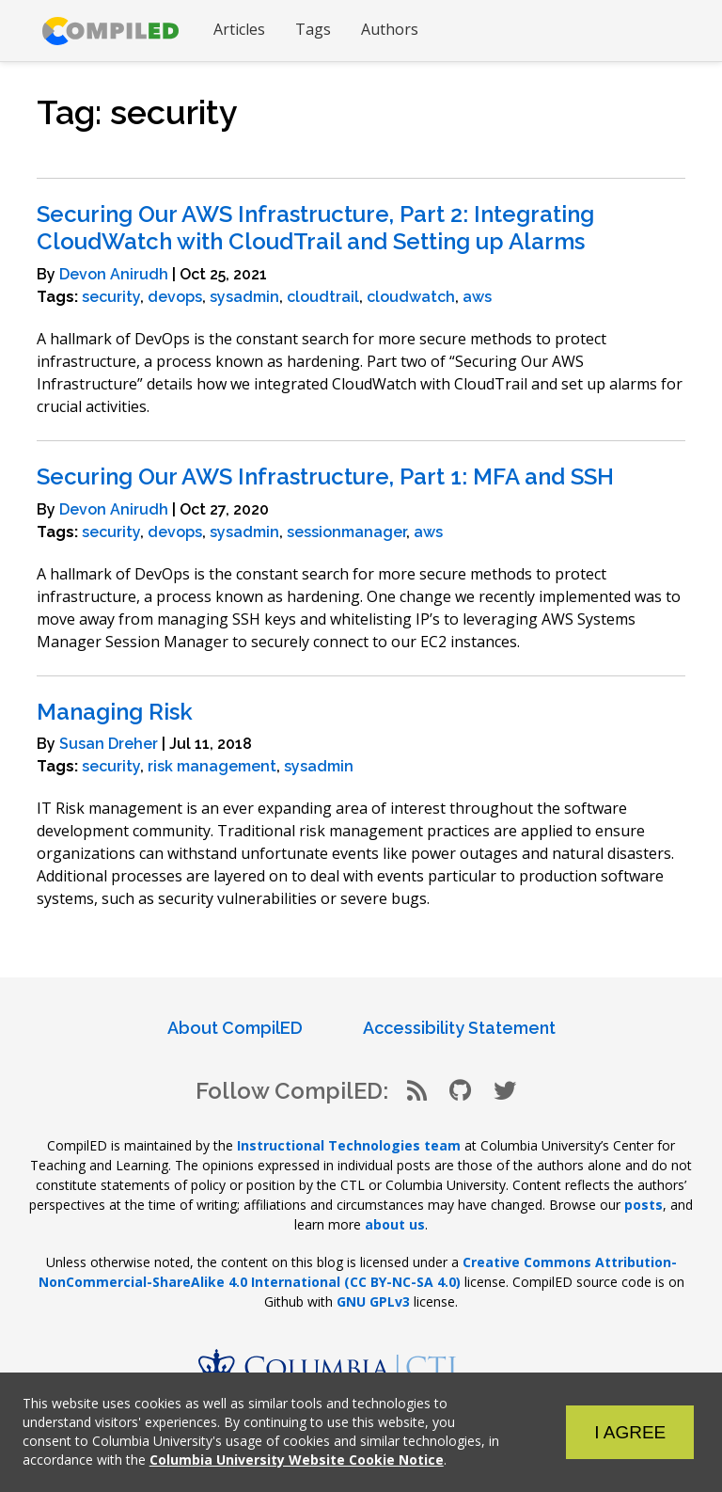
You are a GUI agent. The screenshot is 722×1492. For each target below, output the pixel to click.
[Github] (460, 1090)
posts (643, 1205)
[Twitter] (505, 1090)
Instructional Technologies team (349, 1145)
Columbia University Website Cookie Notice (296, 1459)
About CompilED (235, 1028)
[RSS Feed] (417, 1090)
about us (395, 1224)
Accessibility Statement (459, 1028)
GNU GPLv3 (373, 1301)
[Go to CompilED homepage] (110, 31)
